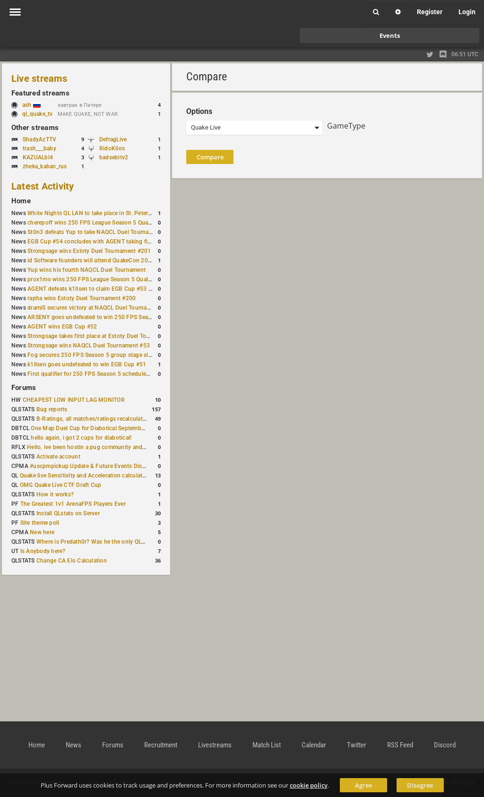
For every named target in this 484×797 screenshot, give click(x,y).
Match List (266, 745)
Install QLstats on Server (68, 513)
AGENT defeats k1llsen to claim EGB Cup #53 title (92, 289)
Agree (363, 785)
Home (21, 201)
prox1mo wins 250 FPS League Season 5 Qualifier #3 (96, 279)
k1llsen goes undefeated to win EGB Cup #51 (86, 364)
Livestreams (215, 745)
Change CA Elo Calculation (71, 560)
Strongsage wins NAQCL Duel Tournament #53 (88, 345)
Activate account (58, 456)
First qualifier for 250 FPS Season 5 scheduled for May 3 (101, 374)
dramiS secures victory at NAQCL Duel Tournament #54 (99, 307)
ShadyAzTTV (39, 139)
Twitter (356, 745)
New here (42, 532)
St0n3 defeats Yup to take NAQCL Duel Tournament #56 (100, 232)
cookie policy (309, 785)
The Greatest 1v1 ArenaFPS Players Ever (73, 504)
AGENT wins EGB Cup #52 (62, 326)
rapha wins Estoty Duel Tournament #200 (81, 298)
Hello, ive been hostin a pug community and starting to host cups (113, 447)
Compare (210, 157)
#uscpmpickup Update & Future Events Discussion (96, 466)
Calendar (314, 745)
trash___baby (39, 148)
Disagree (420, 785)
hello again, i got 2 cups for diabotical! (81, 437)
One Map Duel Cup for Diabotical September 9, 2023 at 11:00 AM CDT (123, 428)
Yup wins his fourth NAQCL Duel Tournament (86, 270)
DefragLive (113, 139)
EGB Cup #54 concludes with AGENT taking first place (98, 241)
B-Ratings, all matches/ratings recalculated (92, 419)
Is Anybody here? (43, 551)
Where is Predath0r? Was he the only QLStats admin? (105, 541)
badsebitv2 (113, 157)
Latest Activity (42, 186)
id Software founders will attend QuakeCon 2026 (91, 260)
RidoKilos (112, 148)
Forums (23, 387)
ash (31, 105)
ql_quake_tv (37, 114)
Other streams (35, 127)
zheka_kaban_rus (45, 166)
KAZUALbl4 (38, 157)
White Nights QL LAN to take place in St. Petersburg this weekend (113, 213)
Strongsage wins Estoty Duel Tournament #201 (89, 251)
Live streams (39, 78)
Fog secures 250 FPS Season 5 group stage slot (90, 355)
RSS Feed (400, 745)
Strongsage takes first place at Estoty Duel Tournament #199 (106, 336)
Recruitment (160, 745)
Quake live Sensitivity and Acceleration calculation (85, 475)
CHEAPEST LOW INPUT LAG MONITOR (74, 400)
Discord (445, 745)
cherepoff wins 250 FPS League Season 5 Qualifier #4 (97, 222)
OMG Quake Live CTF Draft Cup (61, 485)
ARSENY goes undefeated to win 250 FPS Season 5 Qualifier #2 (110, 317)
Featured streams (40, 93)
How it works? (55, 494)
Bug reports (52, 409)
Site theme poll (40, 523)
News (73, 745)
